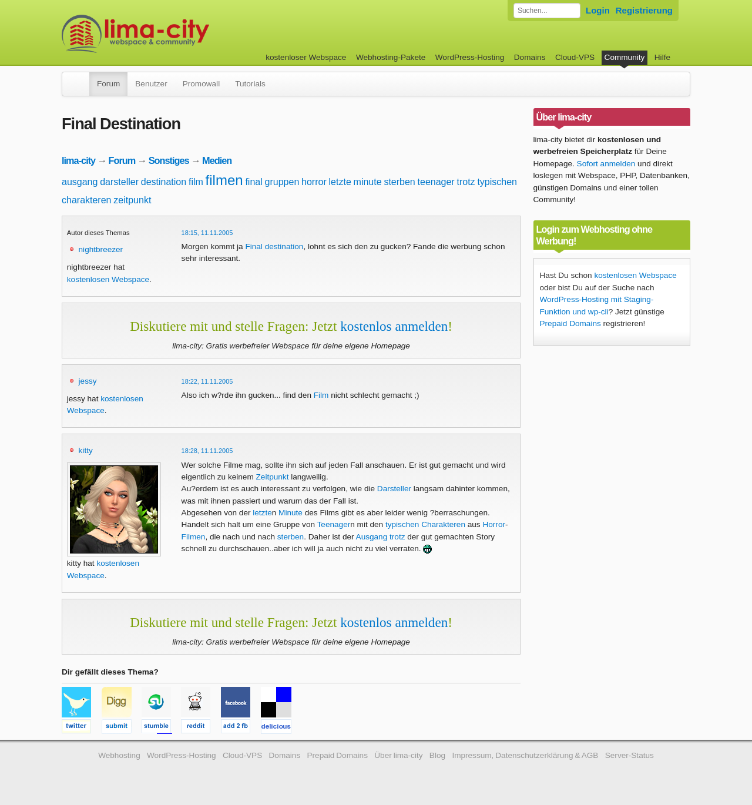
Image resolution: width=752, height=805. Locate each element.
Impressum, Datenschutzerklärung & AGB (525, 755)
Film (321, 395)
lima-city (78, 160)
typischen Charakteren (425, 524)
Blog (437, 755)
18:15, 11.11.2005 (207, 232)
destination (163, 182)
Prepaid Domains (570, 323)
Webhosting (119, 755)
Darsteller (394, 488)
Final (253, 246)
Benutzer (151, 83)
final (253, 182)
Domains (530, 57)
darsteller (119, 182)
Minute (290, 512)
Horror (493, 524)
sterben (399, 182)
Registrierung (644, 10)
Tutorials (250, 83)
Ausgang (372, 536)
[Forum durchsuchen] (546, 10)
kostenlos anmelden (394, 326)
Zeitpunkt (272, 476)
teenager (436, 182)
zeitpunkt (132, 200)
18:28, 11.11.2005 (207, 450)
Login (598, 10)
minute (368, 182)
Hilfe (662, 57)
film (196, 182)
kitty (86, 450)
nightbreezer (101, 249)
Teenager (334, 524)
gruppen (282, 182)
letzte (340, 182)
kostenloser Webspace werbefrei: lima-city (179, 34)
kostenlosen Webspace (108, 279)
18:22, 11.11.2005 (207, 381)
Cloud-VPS (575, 57)
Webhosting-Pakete (390, 57)
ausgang (80, 182)
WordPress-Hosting (470, 57)
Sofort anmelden (606, 163)
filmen (224, 180)
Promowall (201, 83)
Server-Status (629, 755)
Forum (108, 83)
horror (314, 182)
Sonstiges (169, 160)
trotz (465, 182)
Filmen (194, 536)
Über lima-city (398, 755)
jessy (88, 381)
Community (625, 57)
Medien (216, 160)
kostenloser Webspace (306, 57)
